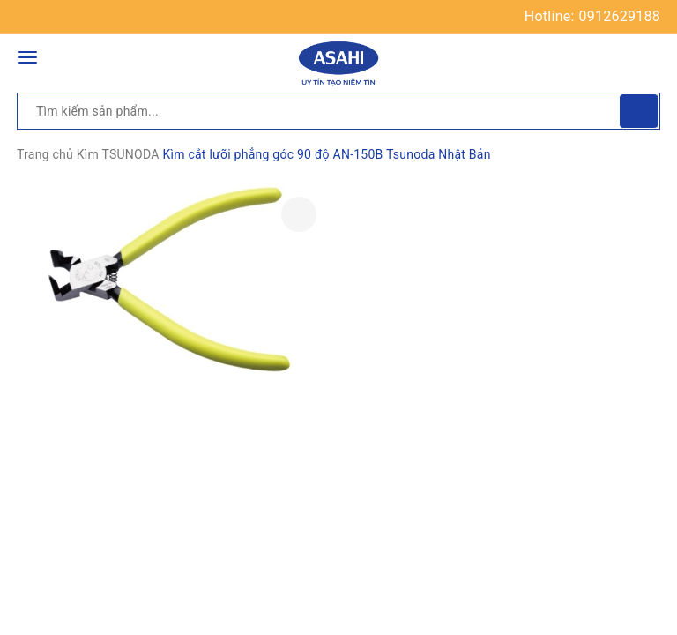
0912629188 (619, 16)
